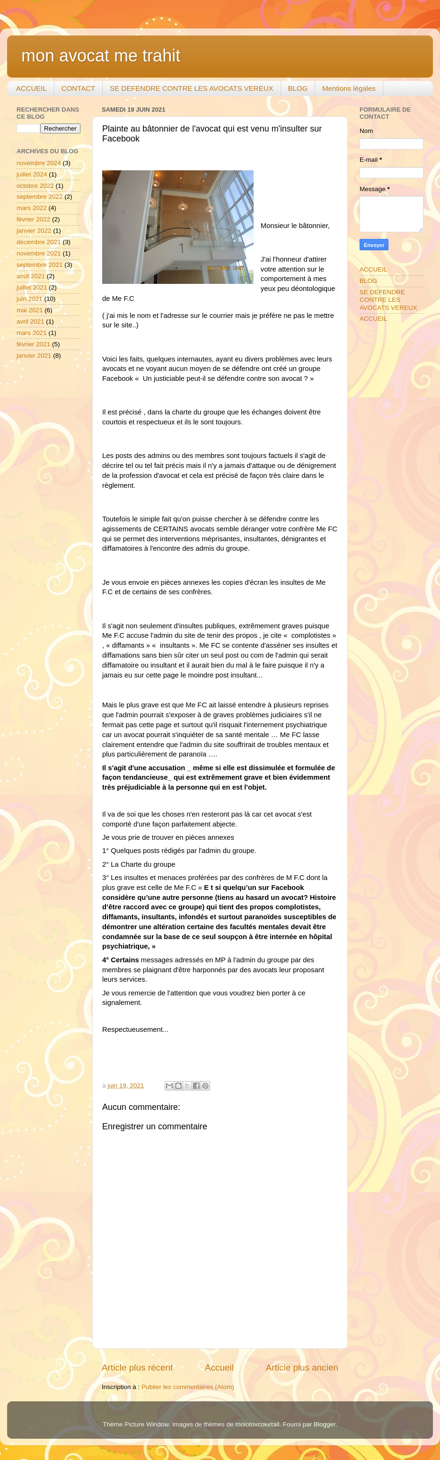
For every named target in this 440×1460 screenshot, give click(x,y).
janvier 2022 (34, 230)
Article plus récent (137, 1367)
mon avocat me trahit (100, 55)
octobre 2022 (35, 185)
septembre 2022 (40, 196)
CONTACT (78, 88)
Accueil (219, 1367)
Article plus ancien (302, 1367)
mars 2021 (32, 332)
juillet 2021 (32, 287)
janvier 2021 (34, 355)
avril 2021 (30, 321)
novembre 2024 (39, 163)
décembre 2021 (39, 242)
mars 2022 (32, 207)
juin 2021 (30, 298)
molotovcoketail (257, 1424)
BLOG (298, 88)
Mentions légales (349, 88)
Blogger (324, 1424)
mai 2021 (30, 310)
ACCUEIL (31, 88)
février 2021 (33, 344)
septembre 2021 (40, 264)
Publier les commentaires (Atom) (187, 1386)
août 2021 (31, 276)
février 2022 (33, 219)
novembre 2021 (39, 253)
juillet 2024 (32, 174)
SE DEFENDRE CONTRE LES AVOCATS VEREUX (191, 88)
